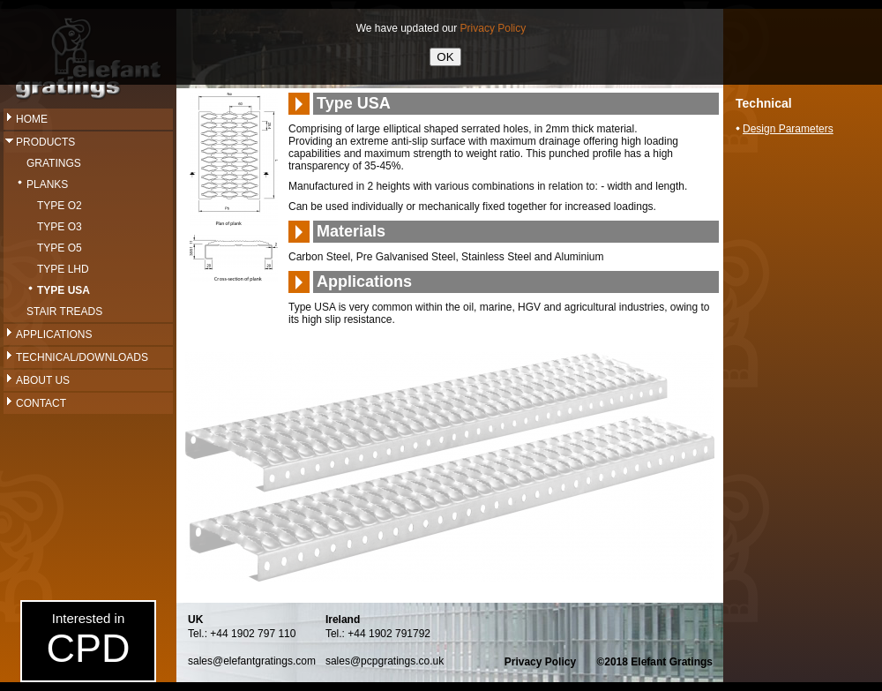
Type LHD (63, 269)
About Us (43, 380)
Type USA (63, 290)
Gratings (53, 163)
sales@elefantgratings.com (252, 661)
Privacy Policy (540, 662)
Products (45, 142)
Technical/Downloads (82, 357)
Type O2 (59, 205)
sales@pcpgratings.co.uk (384, 661)
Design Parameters (788, 129)
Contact (41, 403)
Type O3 (59, 227)
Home (32, 119)
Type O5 (59, 248)
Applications (54, 334)
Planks (47, 184)
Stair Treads (64, 311)
